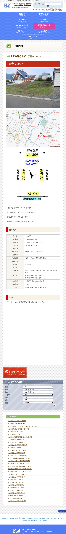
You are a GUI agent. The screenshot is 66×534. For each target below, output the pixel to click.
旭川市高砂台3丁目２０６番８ (17, 487)
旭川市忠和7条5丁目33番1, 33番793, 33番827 (22, 426)
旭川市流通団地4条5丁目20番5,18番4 (19, 429)
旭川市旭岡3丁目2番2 (14, 447)
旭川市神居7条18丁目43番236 (17, 501)
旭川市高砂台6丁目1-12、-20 (16, 493)
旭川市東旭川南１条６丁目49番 (17, 450)
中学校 (7, 397)
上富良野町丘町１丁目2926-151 (17, 474)
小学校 (7, 395)
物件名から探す (39, 4)
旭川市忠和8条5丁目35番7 (16, 479)
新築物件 (5, 518)
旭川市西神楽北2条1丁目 (15, 498)
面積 (6, 403)
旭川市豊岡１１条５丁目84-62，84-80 (19, 466)
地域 (6, 389)
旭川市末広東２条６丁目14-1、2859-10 (19, 463)
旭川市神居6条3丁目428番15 (16, 442)
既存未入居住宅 (14, 518)
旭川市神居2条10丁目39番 (16, 431)
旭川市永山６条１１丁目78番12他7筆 (19, 461)
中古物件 (23, 518)
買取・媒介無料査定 (53, 518)
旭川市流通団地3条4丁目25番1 (17, 423)
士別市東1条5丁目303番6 (15, 495)
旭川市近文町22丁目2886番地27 (17, 445)
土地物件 (30, 518)
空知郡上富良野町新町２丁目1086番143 (20, 469)
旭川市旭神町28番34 (14, 434)
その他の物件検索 (39, 518)
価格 (6, 400)
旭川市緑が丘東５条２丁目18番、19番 (19, 471)
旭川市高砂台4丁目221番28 (16, 482)
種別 (6, 387)
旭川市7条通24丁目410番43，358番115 (19, 458)
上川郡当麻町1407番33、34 (16, 439)
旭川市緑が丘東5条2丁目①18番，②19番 (20, 437)
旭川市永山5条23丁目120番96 (17, 421)
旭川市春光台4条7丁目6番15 (16, 477)
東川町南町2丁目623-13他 (15, 490)
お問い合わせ (42, 520)
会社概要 (34, 520)
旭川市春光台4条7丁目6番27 (16, 453)
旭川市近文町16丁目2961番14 (17, 455)
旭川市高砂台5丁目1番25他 (16, 485)
